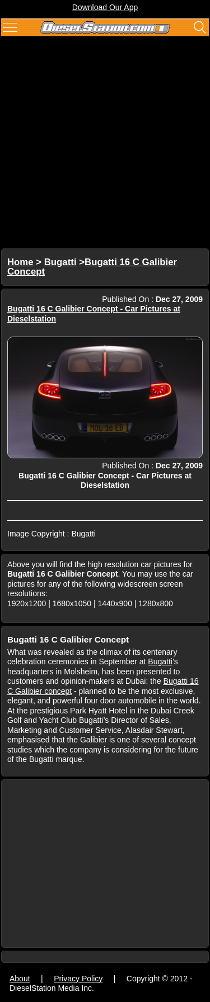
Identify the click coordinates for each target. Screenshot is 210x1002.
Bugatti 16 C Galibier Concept (92, 267)
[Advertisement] (105, 143)
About (20, 978)
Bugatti (60, 262)
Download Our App (105, 7)
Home (20, 262)
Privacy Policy (78, 978)
